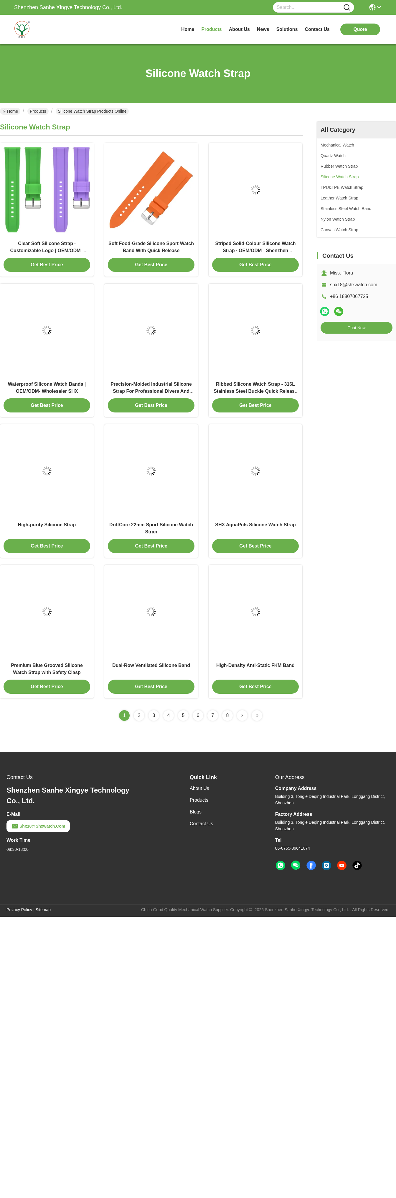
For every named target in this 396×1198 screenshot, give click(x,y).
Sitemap (43, 909)
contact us (317, 29)
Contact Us (201, 823)
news (263, 29)
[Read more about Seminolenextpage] (242, 715)
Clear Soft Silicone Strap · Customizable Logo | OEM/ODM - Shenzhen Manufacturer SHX (47, 250)
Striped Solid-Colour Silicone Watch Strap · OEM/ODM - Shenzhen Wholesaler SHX (255, 250)
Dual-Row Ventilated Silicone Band (151, 665)
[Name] (346, 7)
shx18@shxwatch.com (353, 284)
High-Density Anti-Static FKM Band (255, 665)
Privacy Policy (19, 909)
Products (38, 111)
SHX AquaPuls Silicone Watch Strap (255, 524)
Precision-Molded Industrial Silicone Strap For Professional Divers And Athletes (151, 391)
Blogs (196, 811)
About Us (199, 788)
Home (187, 29)
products (211, 29)
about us (239, 29)
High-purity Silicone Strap (47, 524)
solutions (287, 29)
